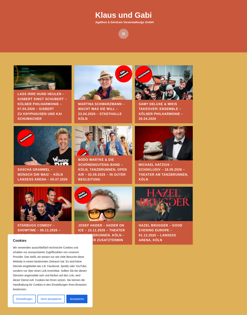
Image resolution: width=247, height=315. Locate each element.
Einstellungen (24, 299)
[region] (50, 270)
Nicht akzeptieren (51, 299)
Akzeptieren (77, 299)
